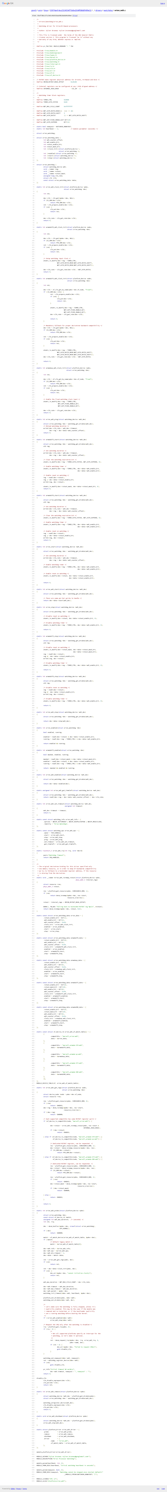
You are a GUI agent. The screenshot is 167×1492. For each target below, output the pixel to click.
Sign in (162, 3)
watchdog (108, 10)
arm (40, 10)
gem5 (33, 10)
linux (46, 10)
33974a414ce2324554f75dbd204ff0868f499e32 (70, 10)
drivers (98, 10)
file (75, 15)
